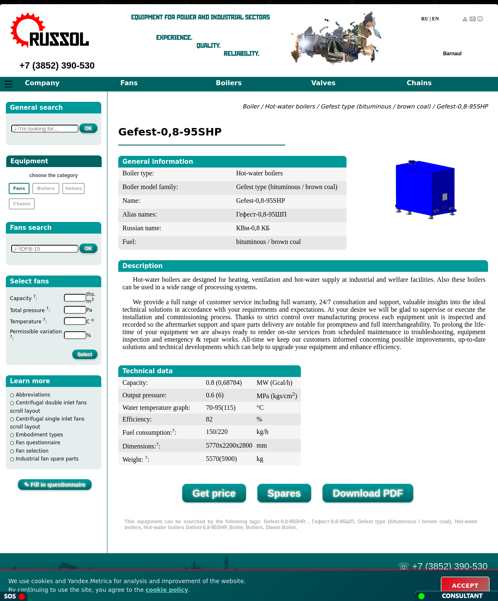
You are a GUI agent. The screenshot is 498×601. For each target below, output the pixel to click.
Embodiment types (39, 435)
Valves (323, 83)
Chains (419, 83)
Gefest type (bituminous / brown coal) (375, 106)
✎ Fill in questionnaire (54, 484)
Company (42, 83)
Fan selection (32, 451)
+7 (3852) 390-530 (57, 65)
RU (424, 19)
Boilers (229, 83)
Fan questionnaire (38, 443)
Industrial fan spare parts (47, 459)
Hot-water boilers (290, 106)
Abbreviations (33, 395)
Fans (129, 83)
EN (435, 19)
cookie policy (167, 589)
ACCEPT (465, 585)
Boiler (250, 106)
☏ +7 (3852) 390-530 (443, 566)
